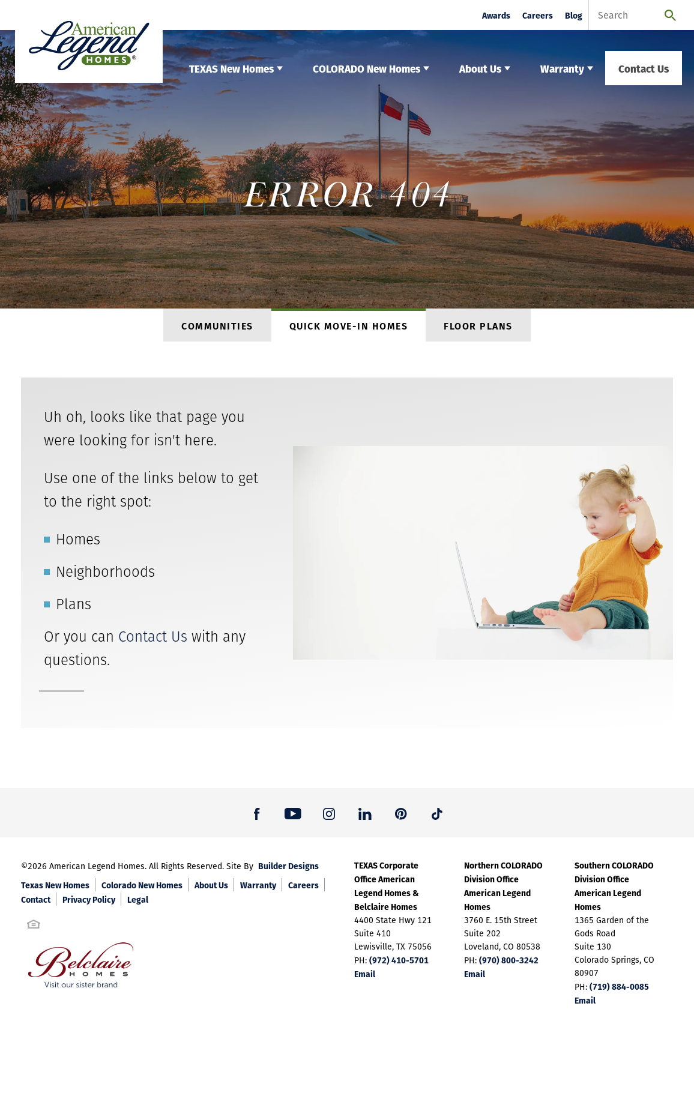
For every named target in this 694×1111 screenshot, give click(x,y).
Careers (537, 15)
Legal (137, 903)
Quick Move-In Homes (348, 328)
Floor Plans (478, 328)
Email (364, 977)
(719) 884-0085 (619, 990)
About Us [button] (480, 68)
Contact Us (643, 68)
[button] (257, 817)
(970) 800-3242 (509, 964)
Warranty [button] (562, 68)
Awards (496, 15)
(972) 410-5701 (399, 964)
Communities (217, 328)
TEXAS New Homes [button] (231, 68)
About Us (211, 889)
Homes (78, 543)
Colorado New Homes (142, 889)
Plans (73, 608)
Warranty (258, 889)
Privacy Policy (88, 903)
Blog (573, 15)
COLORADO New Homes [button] (366, 68)
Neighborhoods (105, 576)
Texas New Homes (55, 889)
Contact (35, 903)
